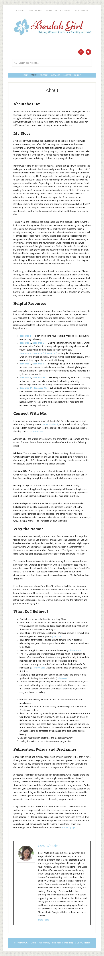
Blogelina (86, 943)
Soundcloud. (39, 431)
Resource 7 (25, 363)
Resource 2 (25, 343)
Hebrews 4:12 (63, 678)
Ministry (20, 11)
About (33, 75)
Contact (77, 75)
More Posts (43, 920)
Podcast (67, 75)
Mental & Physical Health (58, 11)
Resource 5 (38, 353)
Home (25, 75)
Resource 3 (38, 343)
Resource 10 (38, 377)
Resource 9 (25, 377)
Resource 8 (38, 363)
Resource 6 (51, 353)
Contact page (68, 827)
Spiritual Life (35, 11)
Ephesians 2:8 (74, 650)
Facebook (53, 424)
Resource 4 (25, 353)
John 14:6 (56, 636)
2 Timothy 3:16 (38, 667)
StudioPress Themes (59, 943)
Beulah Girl (52, 27)
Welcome (44, 75)
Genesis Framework (39, 943)
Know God (55, 75)
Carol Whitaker (49, 846)
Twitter (44, 424)
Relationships (81, 11)
